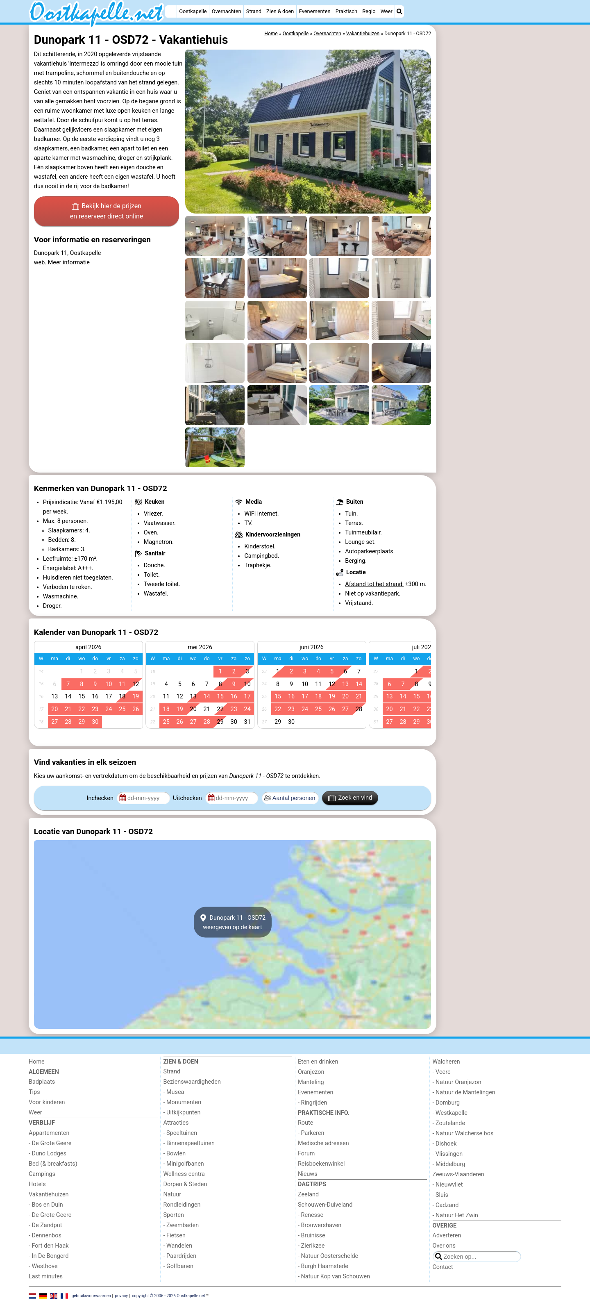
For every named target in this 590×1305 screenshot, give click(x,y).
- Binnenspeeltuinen (189, 1143)
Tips (34, 1092)
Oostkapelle (192, 11)
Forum (306, 1153)
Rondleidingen (182, 1204)
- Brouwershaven (319, 1225)
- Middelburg (449, 1164)
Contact (443, 1267)
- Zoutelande (449, 1123)
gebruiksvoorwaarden (91, 1296)
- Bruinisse (311, 1235)
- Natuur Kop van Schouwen (334, 1276)
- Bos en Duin (46, 1204)
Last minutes (46, 1276)
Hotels (37, 1184)
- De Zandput (45, 1225)
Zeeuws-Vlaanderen (458, 1174)
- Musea (173, 1092)
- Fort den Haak (49, 1245)
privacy (121, 1296)
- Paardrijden (180, 1256)
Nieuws (308, 1174)
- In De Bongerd (48, 1256)
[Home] (171, 11)
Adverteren (447, 1235)
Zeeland (308, 1194)
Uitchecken (188, 798)
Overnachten (226, 11)
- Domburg (446, 1102)
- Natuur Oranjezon (457, 1082)
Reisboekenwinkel (321, 1163)
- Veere (442, 1072)
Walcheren (446, 1061)
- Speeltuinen (180, 1133)
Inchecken (101, 798)
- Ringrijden (312, 1102)
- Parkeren (311, 1133)
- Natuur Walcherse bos (463, 1133)
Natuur (172, 1194)
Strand (253, 11)
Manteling (311, 1082)
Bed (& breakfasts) (53, 1163)
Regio (368, 11)
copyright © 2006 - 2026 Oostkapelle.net (168, 1296)
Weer (387, 11)
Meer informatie (69, 262)
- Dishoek (445, 1143)
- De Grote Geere (50, 1143)
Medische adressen (323, 1143)
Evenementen (315, 11)
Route (305, 1122)
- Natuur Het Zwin (456, 1215)
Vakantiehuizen (49, 1194)
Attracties (176, 1122)
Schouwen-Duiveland (325, 1204)
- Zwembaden (181, 1225)
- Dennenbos (45, 1235)
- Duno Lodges (47, 1153)
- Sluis (440, 1194)
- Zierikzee (311, 1245)
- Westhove (43, 1266)
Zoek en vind (350, 798)
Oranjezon (311, 1072)
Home (37, 1061)
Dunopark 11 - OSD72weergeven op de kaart (233, 922)
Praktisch (346, 11)
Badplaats (42, 1081)
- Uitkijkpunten (182, 1112)
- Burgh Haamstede (323, 1266)
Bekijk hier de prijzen (106, 212)
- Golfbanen (178, 1266)
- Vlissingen (448, 1153)
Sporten (173, 1215)
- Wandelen (178, 1245)
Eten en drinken (318, 1061)
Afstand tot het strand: (374, 584)
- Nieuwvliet (448, 1184)
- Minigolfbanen (183, 1163)
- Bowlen (174, 1153)
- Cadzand (446, 1205)
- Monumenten (182, 1102)
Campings (42, 1174)
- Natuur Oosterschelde (328, 1256)
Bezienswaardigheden (192, 1081)
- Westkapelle (450, 1112)
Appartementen (49, 1133)
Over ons (444, 1245)
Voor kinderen (47, 1102)
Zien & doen (280, 11)
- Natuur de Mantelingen (464, 1092)
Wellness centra (184, 1174)
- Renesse (310, 1215)
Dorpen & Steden (185, 1184)
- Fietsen (174, 1235)
